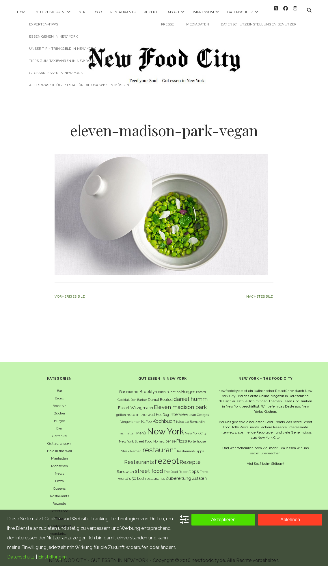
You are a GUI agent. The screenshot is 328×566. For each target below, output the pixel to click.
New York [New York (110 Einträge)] (165, 427)
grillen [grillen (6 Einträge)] (121, 410)
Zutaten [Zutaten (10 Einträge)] (199, 473)
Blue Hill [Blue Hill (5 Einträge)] (132, 387)
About (173, 12)
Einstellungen (52, 557)
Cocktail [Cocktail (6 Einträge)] (124, 395)
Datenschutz (240, 12)
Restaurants (123, 12)
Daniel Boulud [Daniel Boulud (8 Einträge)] (160, 395)
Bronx (59, 393)
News (59, 469)
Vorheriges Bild (70, 292)
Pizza (59, 476)
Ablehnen (290, 519)
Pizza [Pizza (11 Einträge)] (181, 436)
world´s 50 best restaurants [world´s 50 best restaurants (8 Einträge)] (141, 474)
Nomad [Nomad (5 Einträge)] (159, 436)
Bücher (59, 408)
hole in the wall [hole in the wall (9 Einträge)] (141, 409)
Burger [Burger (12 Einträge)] (188, 386)
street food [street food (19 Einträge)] (149, 466)
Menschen (59, 461)
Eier (59, 423)
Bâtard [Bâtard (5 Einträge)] (201, 387)
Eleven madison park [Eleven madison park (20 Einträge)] (180, 402)
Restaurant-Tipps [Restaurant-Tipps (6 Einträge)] (190, 446)
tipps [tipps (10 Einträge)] (194, 466)
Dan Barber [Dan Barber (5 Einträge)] (139, 395)
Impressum (203, 12)
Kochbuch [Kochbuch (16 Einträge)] (163, 416)
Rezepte (152, 12)
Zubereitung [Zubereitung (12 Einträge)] (178, 473)
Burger (59, 416)
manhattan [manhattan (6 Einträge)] (127, 429)
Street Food (90, 12)
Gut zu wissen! (51, 12)
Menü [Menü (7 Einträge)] (141, 428)
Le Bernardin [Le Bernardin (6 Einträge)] (195, 417)
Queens (59, 484)
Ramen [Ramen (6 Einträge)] (135, 446)
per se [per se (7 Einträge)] (170, 436)
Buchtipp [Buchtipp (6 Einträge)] (173, 387)
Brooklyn (59, 401)
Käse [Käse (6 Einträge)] (180, 417)
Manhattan (59, 453)
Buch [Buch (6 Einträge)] (162, 387)
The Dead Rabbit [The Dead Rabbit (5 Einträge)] (176, 467)
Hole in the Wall (59, 446)
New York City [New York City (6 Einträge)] (195, 429)
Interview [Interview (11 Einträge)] (179, 409)
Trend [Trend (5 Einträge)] (204, 467)
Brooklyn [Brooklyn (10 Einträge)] (148, 386)
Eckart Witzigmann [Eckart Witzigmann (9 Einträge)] (135, 402)
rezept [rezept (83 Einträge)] (167, 456)
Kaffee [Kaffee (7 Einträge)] (146, 417)
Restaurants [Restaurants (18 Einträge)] (139, 457)
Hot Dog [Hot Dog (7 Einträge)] (162, 410)
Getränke (59, 431)
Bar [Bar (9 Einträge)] (122, 386)
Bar (59, 386)
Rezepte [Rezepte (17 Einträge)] (190, 457)
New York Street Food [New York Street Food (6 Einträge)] (135, 437)
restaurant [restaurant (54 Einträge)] (159, 445)
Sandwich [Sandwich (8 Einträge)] (125, 467)
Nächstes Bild (259, 292)
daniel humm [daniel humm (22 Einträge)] (191, 394)
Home (22, 12)
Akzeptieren (223, 519)
